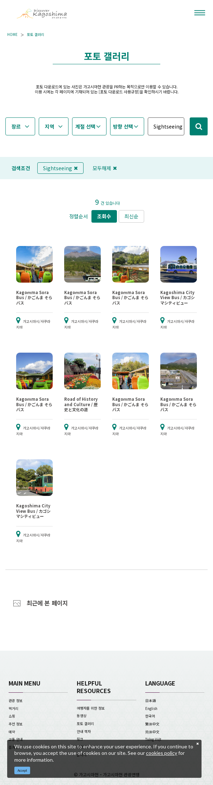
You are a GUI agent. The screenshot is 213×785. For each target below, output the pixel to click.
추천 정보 (16, 723)
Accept (22, 770)
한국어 (150, 716)
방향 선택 (123, 126)
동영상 (81, 715)
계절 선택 (85, 126)
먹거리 (13, 708)
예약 (12, 731)
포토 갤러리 (35, 34)
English (151, 708)
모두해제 (105, 168)
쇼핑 (12, 716)
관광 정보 (16, 700)
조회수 (104, 216)
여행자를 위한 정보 (91, 708)
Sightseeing (60, 168)
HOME (12, 34)
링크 (80, 739)
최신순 (131, 216)
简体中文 (152, 731)
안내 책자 (84, 731)
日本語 (150, 700)
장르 (16, 126)
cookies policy (161, 753)
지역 (49, 126)
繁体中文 (152, 723)
